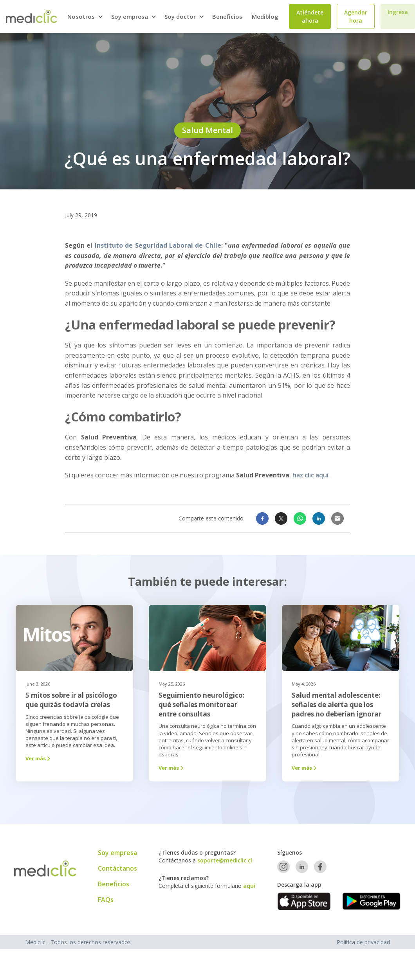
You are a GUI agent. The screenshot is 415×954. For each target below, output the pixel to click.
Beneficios (227, 16)
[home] (31, 16)
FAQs (106, 900)
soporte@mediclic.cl (224, 860)
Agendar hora (355, 16)
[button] (84, 16)
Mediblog (265, 16)
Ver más (38, 758)
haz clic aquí (309, 475)
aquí (249, 885)
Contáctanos (117, 868)
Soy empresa (117, 853)
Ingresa (398, 12)
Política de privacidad (363, 942)
